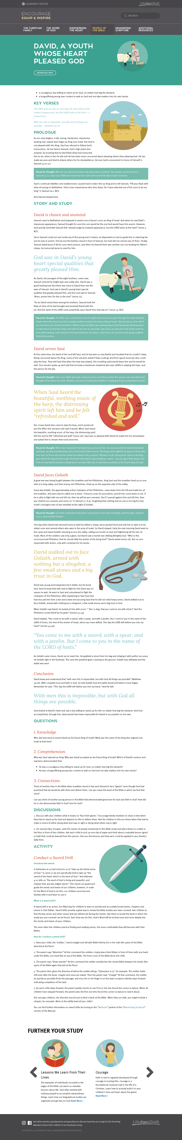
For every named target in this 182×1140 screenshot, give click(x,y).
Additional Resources (146, 29)
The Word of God (53, 29)
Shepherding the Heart (77, 29)
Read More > (77, 1100)
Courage (102, 1072)
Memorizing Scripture (123, 29)
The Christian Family (32, 29)
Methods (102, 1007)
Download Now (45, 73)
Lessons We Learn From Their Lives (63, 1074)
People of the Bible (99, 29)
